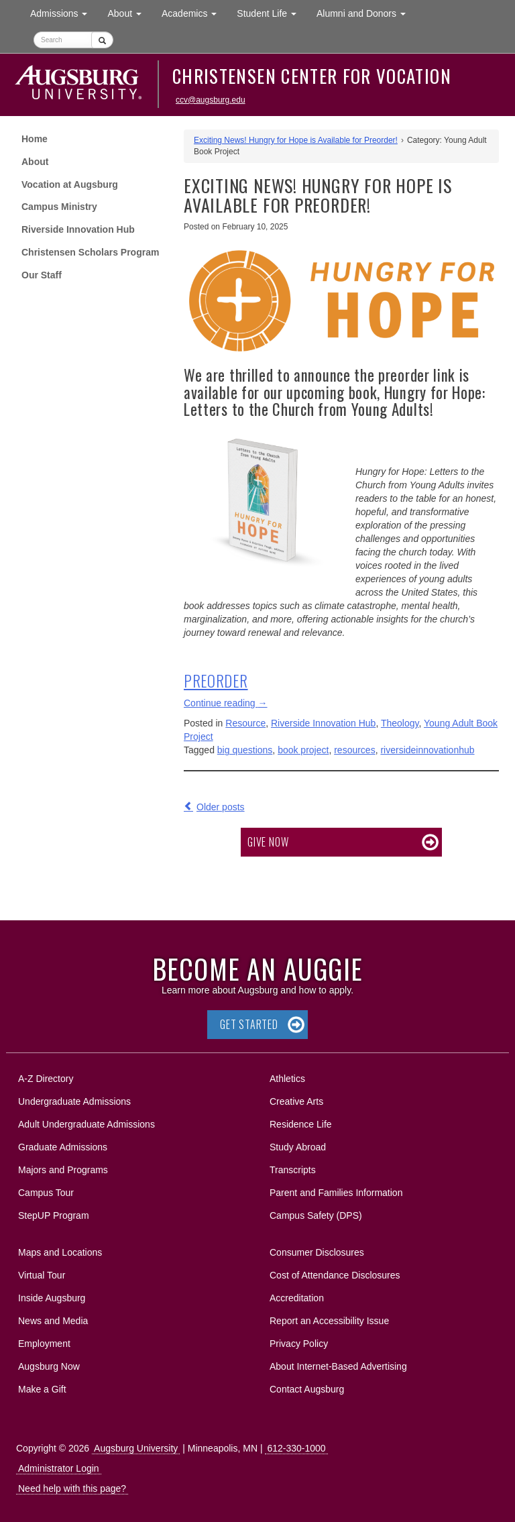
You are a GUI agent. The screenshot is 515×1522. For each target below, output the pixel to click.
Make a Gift (42, 1389)
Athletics (287, 1078)
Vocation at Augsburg (69, 184)
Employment (44, 1343)
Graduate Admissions (62, 1147)
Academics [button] (194, 12)
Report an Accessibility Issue (329, 1320)
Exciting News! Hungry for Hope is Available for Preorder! (296, 140)
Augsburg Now (49, 1366)
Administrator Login (58, 1468)
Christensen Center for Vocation (311, 75)
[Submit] (102, 40)
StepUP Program (53, 1215)
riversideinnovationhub (427, 750)
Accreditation (297, 1298)
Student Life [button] (271, 12)
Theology (400, 723)
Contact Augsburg (307, 1389)
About (34, 161)
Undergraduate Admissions (74, 1101)
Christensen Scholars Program (90, 252)
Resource (245, 723)
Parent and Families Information (336, 1192)
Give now (267, 842)
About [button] (129, 16)
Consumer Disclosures (317, 1252)
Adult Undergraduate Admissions (86, 1124)
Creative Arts (296, 1101)
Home (34, 138)
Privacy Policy (299, 1343)
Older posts (220, 807)
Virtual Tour (41, 1275)
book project (303, 750)
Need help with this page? (72, 1488)
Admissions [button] (63, 12)
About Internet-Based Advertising (338, 1366)
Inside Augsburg (51, 1298)
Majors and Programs (62, 1167)
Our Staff (41, 275)
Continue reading (226, 703)
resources (354, 750)
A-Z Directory (45, 1078)
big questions (245, 750)
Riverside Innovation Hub (78, 229)
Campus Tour (46, 1192)
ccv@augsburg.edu (210, 100)
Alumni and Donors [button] (366, 12)
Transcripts (293, 1169)
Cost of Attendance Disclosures (335, 1275)
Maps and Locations (60, 1252)
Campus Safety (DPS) (316, 1215)
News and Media (53, 1320)
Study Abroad (298, 1147)
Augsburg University (136, 1448)
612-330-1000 (296, 1448)
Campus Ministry (59, 206)
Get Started (249, 1024)
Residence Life (301, 1124)
